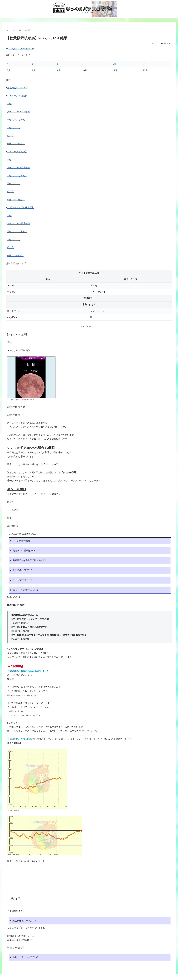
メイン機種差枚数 (21, 541)
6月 (144, 64)
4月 (84, 64)
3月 (59, 64)
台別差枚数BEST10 (22, 570)
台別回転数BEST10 (22, 580)
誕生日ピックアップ (17, 87)
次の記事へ (27, 48)
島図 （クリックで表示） (26, 957)
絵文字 (10, 135)
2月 (34, 64)
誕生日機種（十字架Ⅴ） (25, 920)
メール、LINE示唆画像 (18, 111)
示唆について (13, 127)
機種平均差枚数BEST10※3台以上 (29, 560)
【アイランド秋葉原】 (18, 95)
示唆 (9, 103)
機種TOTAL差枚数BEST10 (26, 550)
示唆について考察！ (17, 120)
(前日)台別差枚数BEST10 (25, 590)
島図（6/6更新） (15, 255)
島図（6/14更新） (16, 143)
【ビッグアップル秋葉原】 (20, 207)
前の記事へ (12, 48)
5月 (114, 64)
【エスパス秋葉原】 (17, 151)
